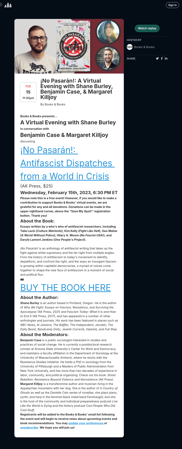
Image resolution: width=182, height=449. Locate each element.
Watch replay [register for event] (147, 28)
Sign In (172, 5)
